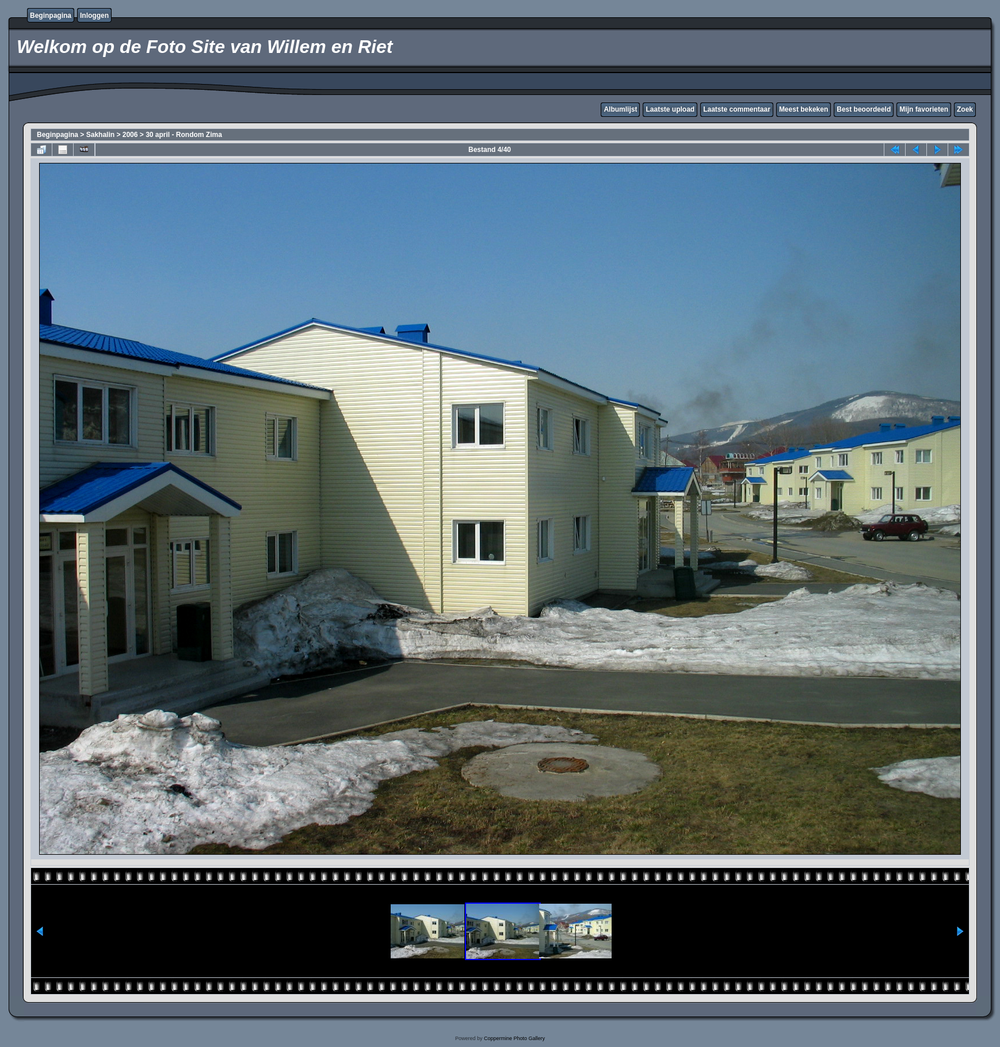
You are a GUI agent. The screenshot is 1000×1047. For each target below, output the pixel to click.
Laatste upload (670, 109)
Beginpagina (50, 16)
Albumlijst (620, 109)
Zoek (965, 109)
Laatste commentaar (736, 109)
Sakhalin (100, 135)
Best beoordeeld (864, 109)
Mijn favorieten (923, 109)
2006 (130, 135)
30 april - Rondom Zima (184, 135)
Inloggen (94, 16)
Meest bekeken (803, 109)
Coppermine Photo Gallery (514, 1038)
